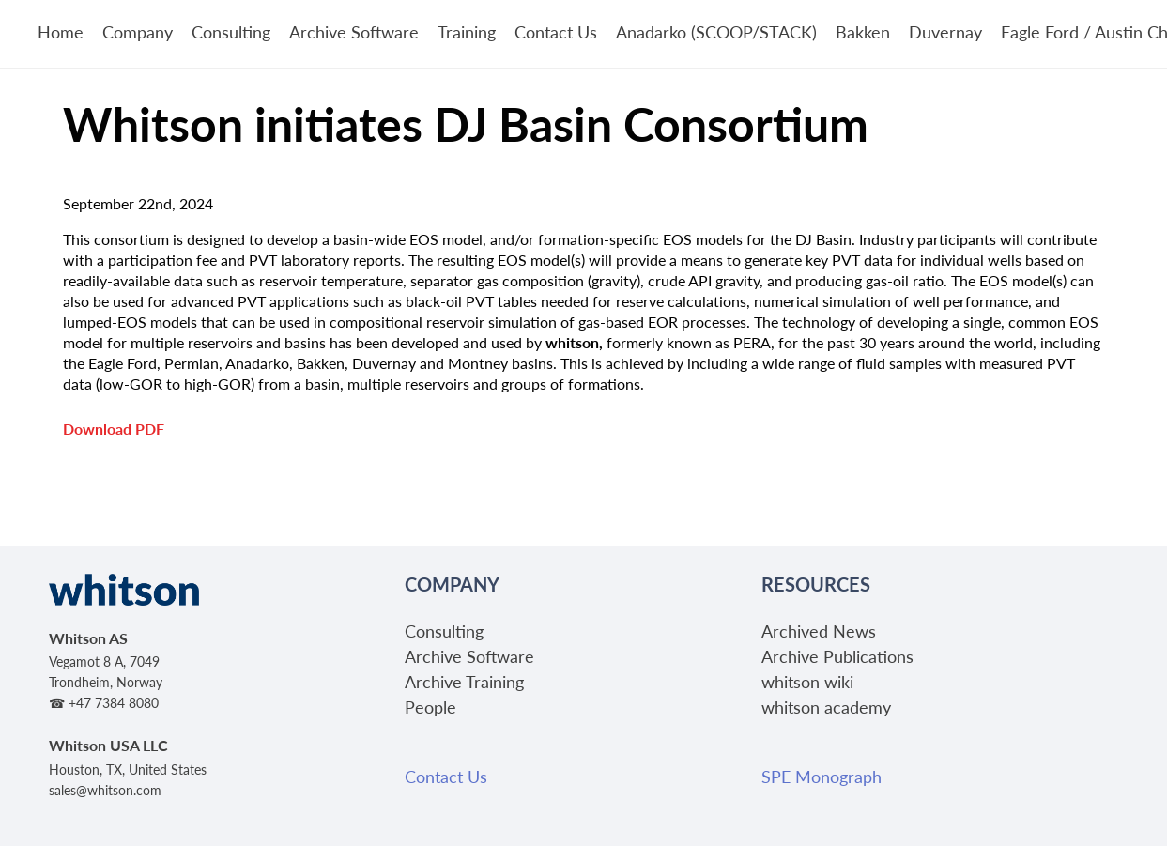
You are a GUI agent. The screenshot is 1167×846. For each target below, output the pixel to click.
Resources (815, 584)
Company (137, 31)
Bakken (863, 31)
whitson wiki (807, 681)
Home (61, 31)
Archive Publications (837, 656)
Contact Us (555, 31)
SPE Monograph (821, 776)
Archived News (818, 630)
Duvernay (945, 31)
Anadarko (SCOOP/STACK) (716, 31)
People (430, 706)
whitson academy (826, 706)
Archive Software (354, 31)
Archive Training (464, 681)
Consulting (231, 31)
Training (467, 31)
